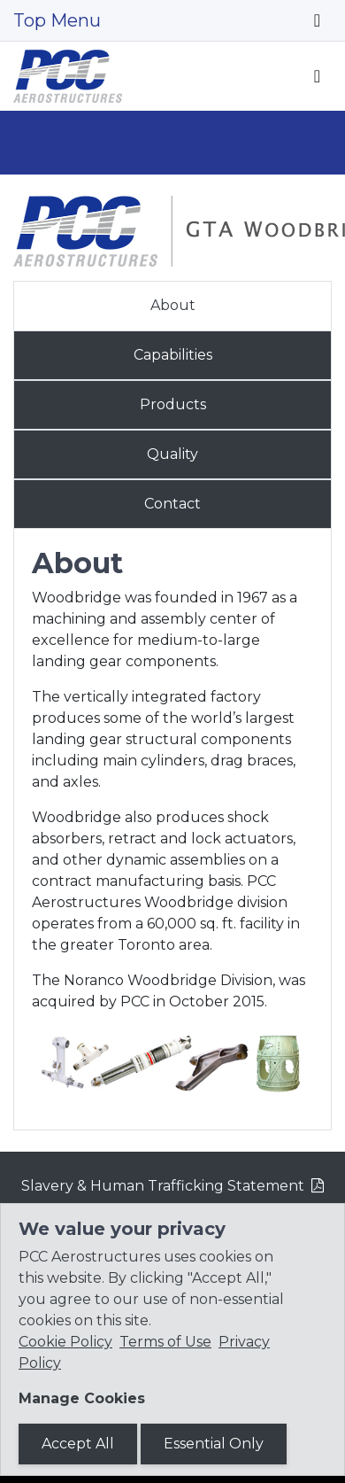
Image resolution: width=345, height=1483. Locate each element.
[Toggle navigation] (317, 20)
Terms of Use (165, 1341)
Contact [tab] (172, 503)
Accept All (78, 1443)
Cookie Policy (65, 1341)
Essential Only (214, 1443)
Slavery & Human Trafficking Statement (162, 1185)
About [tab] (173, 305)
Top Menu (57, 20)
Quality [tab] (172, 454)
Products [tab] (173, 404)
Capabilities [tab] (173, 354)
